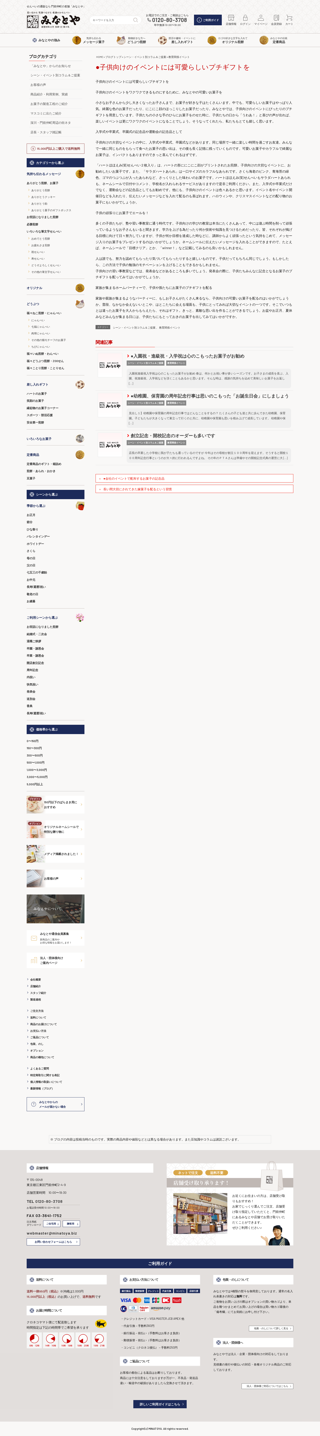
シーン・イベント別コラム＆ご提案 (55, 75)
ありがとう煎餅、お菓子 (42, 183)
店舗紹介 (35, 986)
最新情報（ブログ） (42, 1088)
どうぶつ (55, 303)
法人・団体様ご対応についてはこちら (267, 1386)
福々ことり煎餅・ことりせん (45, 368)
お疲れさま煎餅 (40, 245)
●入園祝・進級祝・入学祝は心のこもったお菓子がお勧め (185, 356)
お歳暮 (31, 601)
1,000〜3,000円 (37, 770)
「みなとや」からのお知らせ (50, 66)
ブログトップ (113, 56)
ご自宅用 (51, 1223)
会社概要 (35, 979)
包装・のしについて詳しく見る (271, 1328)
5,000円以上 (35, 784)
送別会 (31, 699)
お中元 (31, 579)
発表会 (31, 691)
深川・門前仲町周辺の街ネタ (50, 122)
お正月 (31, 515)
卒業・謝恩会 (35, 655)
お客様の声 (38, 85)
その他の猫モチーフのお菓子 (48, 339)
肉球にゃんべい (40, 333)
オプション (37, 1050)
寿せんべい (38, 258)
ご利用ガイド (208, 20)
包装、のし (37, 1043)
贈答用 (70, 1223)
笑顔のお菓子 (35, 400)
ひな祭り (32, 529)
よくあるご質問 (39, 1068)
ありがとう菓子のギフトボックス (51, 210)
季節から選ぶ (55, 505)
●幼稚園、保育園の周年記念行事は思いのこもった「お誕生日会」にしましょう (208, 395)
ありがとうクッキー (43, 196)
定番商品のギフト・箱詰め (44, 464)
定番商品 (55, 454)
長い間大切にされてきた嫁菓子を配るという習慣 (137, 489)
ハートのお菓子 (37, 393)
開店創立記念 (35, 663)
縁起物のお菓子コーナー (42, 408)
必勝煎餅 (32, 224)
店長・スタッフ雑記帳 (46, 132)
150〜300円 (34, 748)
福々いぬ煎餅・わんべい (42, 353)
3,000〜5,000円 (37, 777)
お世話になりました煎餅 (42, 217)
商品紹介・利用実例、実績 (49, 94)
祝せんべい (38, 251)
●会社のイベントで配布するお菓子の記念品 (133, 478)
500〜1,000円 (35, 762)
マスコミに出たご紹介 (46, 113)
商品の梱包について (42, 1057)
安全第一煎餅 (35, 422)
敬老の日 (32, 594)
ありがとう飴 (39, 203)
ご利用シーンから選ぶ (55, 617)
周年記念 (32, 670)
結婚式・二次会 (37, 634)
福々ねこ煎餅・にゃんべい (44, 313)
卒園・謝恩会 (35, 648)
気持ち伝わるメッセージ (55, 173)
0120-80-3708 (169, 20)
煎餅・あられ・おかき (41, 471)
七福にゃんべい (40, 326)
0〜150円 (32, 741)
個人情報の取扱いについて (46, 1081)
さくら (31, 551)
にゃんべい (38, 320)
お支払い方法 (38, 1030)
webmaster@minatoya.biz (52, 1233)
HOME (99, 56)
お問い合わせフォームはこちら (53, 1241)
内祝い (31, 677)
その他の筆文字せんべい (46, 271)
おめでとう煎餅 (40, 238)
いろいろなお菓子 (55, 438)
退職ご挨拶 (34, 641)
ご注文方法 (37, 1010)
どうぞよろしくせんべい (46, 265)
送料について (38, 1017)
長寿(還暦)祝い (36, 587)
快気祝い (32, 684)
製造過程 (35, 999)
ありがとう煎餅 (40, 190)
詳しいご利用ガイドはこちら (160, 1404)
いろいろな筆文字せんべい (44, 231)
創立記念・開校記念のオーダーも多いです (171, 435)
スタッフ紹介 (38, 992)
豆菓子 (31, 478)
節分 (29, 522)
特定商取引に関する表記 (45, 1075)
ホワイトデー (35, 544)
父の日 (31, 565)
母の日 (31, 558)
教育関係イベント (179, 56)
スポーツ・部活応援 (40, 415)
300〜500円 (35, 755)
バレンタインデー (38, 536)
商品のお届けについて (43, 1024)
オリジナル (55, 288)
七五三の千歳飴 (37, 572)
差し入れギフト (55, 384)
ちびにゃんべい (40, 346)
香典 (29, 706)
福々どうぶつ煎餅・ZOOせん (45, 361)
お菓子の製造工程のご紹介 (49, 104)
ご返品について (39, 1037)
